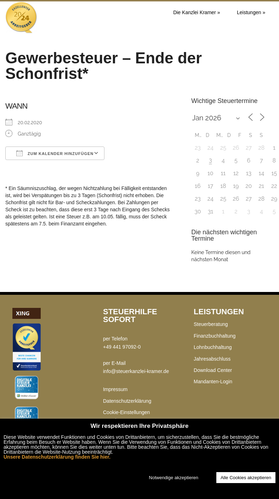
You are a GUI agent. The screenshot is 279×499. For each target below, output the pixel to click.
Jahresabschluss (212, 359)
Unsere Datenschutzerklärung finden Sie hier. (57, 457)
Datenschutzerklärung (127, 401)
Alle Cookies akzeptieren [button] (246, 477)
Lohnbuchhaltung (213, 347)
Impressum (115, 389)
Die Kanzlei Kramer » (196, 12)
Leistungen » (251, 12)
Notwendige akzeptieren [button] (173, 477)
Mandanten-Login (213, 381)
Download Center (213, 370)
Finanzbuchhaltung (214, 336)
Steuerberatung (211, 324)
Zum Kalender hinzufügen (54, 153)
